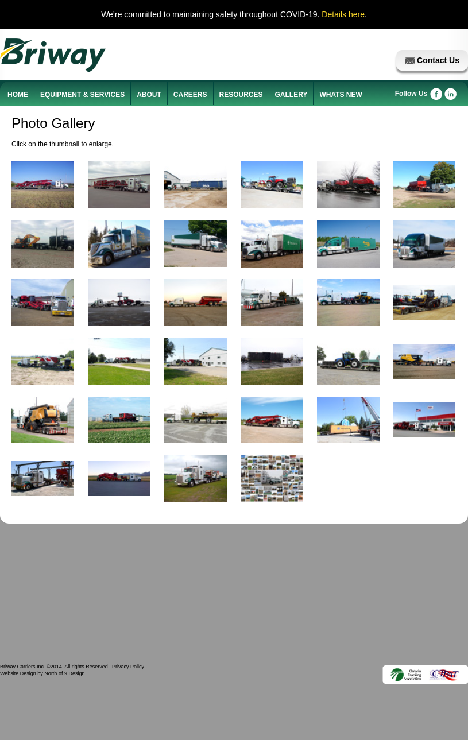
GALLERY (291, 95)
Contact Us (432, 60)
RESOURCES (241, 95)
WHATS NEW (340, 95)
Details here (343, 14)
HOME (17, 95)
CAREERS (190, 95)
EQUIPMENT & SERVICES (82, 95)
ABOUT (149, 95)
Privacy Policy (128, 666)
